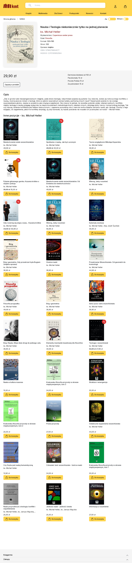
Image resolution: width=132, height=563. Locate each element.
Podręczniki (74, 13)
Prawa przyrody (52, 424)
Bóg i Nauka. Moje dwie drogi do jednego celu (22, 343)
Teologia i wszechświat (98, 343)
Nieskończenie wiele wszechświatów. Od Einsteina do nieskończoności (63, 182)
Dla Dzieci (58, 13)
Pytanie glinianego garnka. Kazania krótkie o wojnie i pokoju (21, 182)
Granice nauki (51, 262)
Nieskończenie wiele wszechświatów (18, 142)
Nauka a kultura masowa (13, 382)
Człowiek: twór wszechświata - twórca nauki (64, 465)
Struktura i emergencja (98, 382)
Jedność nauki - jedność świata (59, 507)
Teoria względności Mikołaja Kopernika (105, 142)
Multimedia (43, 13)
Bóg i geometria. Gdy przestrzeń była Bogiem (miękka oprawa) (21, 263)
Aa (106, 19)
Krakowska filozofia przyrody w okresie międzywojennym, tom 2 (19, 425)
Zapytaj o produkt (12, 85)
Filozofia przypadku (11, 304)
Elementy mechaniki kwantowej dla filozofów (64, 343)
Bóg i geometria (52, 304)
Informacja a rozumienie (99, 507)
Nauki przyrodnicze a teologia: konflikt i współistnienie (19, 508)
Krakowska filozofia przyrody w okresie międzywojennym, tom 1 (105, 466)
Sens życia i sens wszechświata (102, 304)
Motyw (123, 19)
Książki (28, 13)
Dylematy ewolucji (96, 223)
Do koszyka (11, 152)
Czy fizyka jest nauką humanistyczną (18, 465)
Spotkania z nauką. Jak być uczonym (61, 142)
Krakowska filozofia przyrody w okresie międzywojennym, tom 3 (62, 383)
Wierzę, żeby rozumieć (98, 181)
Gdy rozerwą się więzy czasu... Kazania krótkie (22, 223)
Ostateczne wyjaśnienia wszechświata (104, 424)
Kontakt (103, 13)
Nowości (89, 13)
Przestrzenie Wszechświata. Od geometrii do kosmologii (107, 263)
